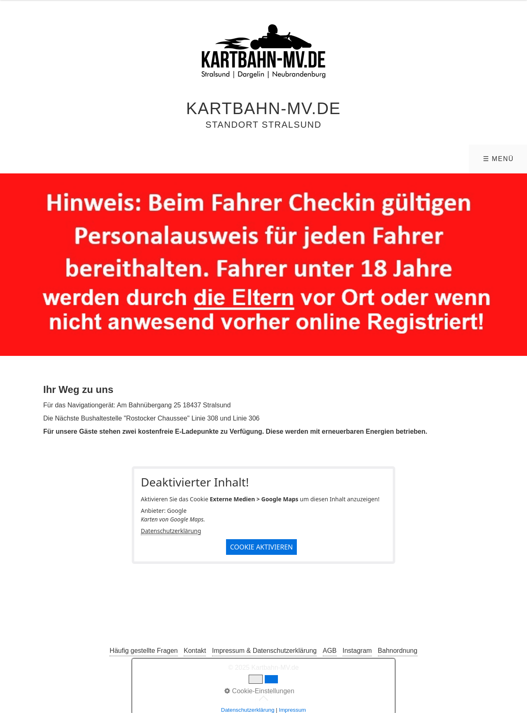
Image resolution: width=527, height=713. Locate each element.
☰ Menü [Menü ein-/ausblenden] (498, 158)
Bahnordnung (397, 650)
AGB (330, 650)
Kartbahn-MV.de (263, 108)
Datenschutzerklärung (171, 531)
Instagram (357, 650)
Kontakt (195, 650)
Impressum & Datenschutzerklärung (264, 650)
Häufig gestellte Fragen (143, 650)
